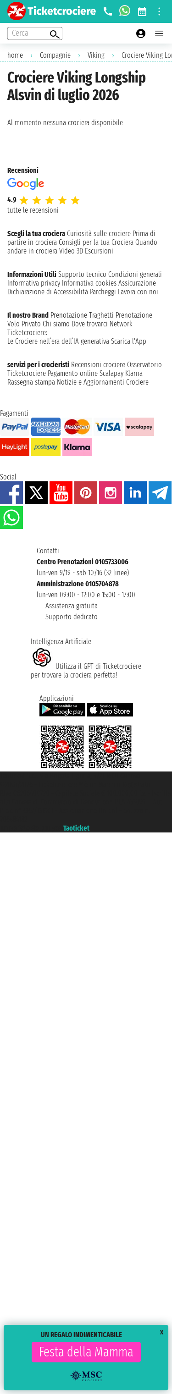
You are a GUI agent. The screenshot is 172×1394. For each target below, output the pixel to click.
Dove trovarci (90, 324)
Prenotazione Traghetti (82, 315)
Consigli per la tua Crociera (96, 242)
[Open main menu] (159, 33)
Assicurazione (137, 283)
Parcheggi (103, 291)
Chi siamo (56, 324)
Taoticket (76, 828)
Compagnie (55, 55)
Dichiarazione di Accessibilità (47, 291)
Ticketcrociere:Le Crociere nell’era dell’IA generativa (58, 337)
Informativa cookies (89, 283)
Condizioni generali (135, 274)
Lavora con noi (138, 291)
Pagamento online (73, 373)
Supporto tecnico (82, 274)
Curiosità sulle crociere (99, 233)
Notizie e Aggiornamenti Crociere (103, 382)
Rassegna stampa (31, 382)
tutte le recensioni (33, 210)
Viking (96, 55)
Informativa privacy (33, 283)
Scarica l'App (128, 341)
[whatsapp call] (124, 11)
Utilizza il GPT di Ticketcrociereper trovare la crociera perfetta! (86, 670)
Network (121, 324)
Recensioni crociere (98, 364)
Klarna (134, 373)
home (15, 55)
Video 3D (71, 251)
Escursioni (99, 251)
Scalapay (111, 373)
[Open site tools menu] (159, 11)
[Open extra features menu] (34, 33)
